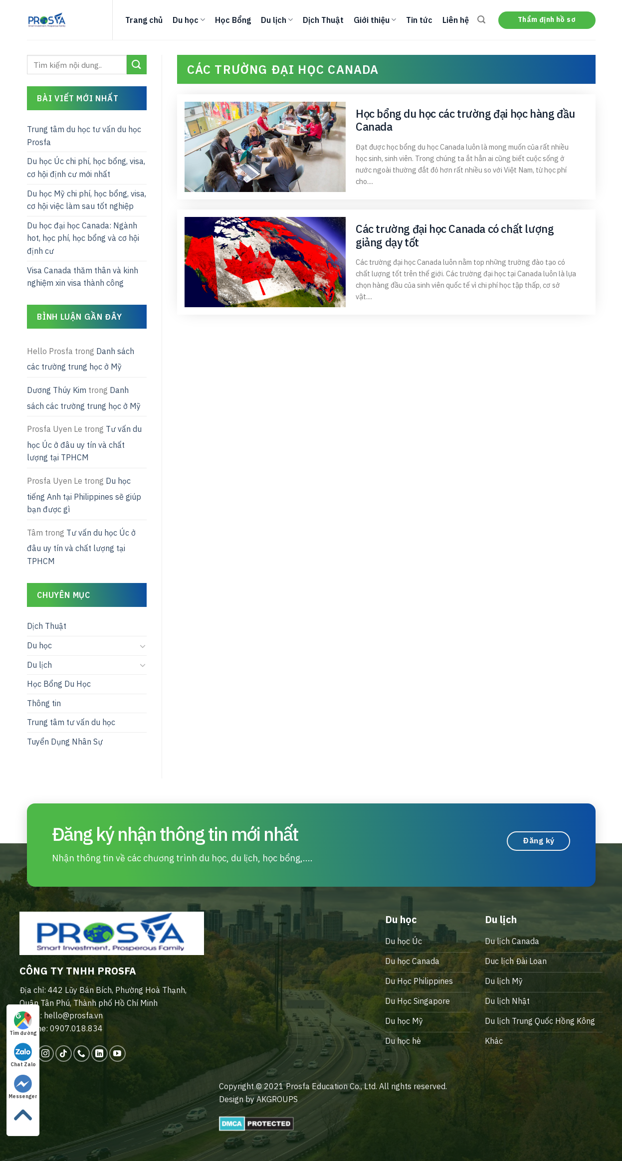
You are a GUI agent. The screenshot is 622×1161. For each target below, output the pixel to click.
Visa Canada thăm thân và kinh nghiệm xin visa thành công (82, 276)
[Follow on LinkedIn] (99, 1053)
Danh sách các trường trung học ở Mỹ (80, 359)
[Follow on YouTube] (117, 1053)
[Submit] (136, 64)
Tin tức (419, 20)
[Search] (481, 19)
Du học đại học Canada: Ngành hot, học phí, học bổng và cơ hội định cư (83, 238)
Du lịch (277, 20)
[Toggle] (143, 646)
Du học (189, 20)
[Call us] (81, 1053)
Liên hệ (455, 20)
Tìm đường (22, 1023)
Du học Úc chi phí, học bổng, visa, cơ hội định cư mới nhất (86, 167)
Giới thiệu (375, 20)
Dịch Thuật (323, 20)
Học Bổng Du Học (59, 684)
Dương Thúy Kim (56, 390)
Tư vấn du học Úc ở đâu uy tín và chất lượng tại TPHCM (84, 443)
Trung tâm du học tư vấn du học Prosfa (84, 135)
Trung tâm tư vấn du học (71, 722)
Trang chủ (144, 20)
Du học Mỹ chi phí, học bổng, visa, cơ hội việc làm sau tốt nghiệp (86, 200)
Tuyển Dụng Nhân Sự (65, 742)
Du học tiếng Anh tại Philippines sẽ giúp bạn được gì (84, 495)
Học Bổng (233, 20)
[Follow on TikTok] (63, 1053)
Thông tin (44, 703)
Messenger (22, 1087)
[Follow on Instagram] (45, 1053)
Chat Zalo (23, 1055)
